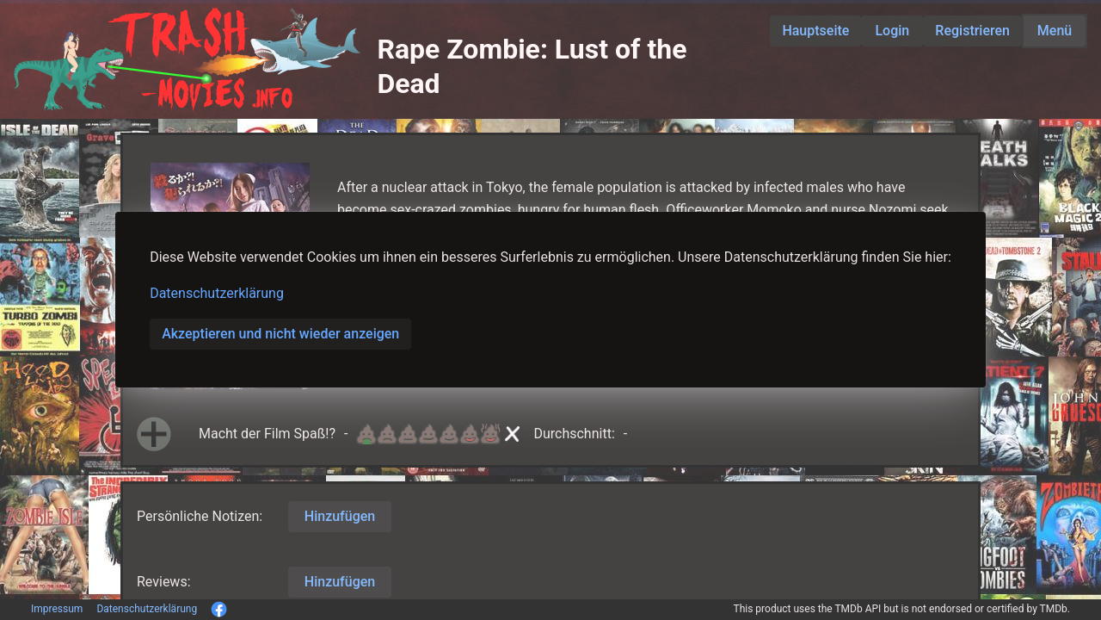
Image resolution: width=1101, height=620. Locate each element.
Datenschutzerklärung (217, 293)
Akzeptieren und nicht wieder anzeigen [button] (280, 334)
